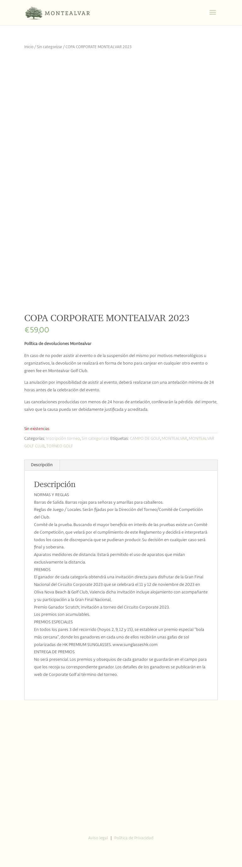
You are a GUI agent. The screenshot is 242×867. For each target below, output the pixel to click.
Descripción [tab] (42, 465)
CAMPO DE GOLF (145, 439)
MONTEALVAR (174, 439)
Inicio (28, 47)
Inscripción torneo (63, 439)
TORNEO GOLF (59, 446)
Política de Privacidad (133, 838)
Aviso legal (98, 838)
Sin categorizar (49, 47)
